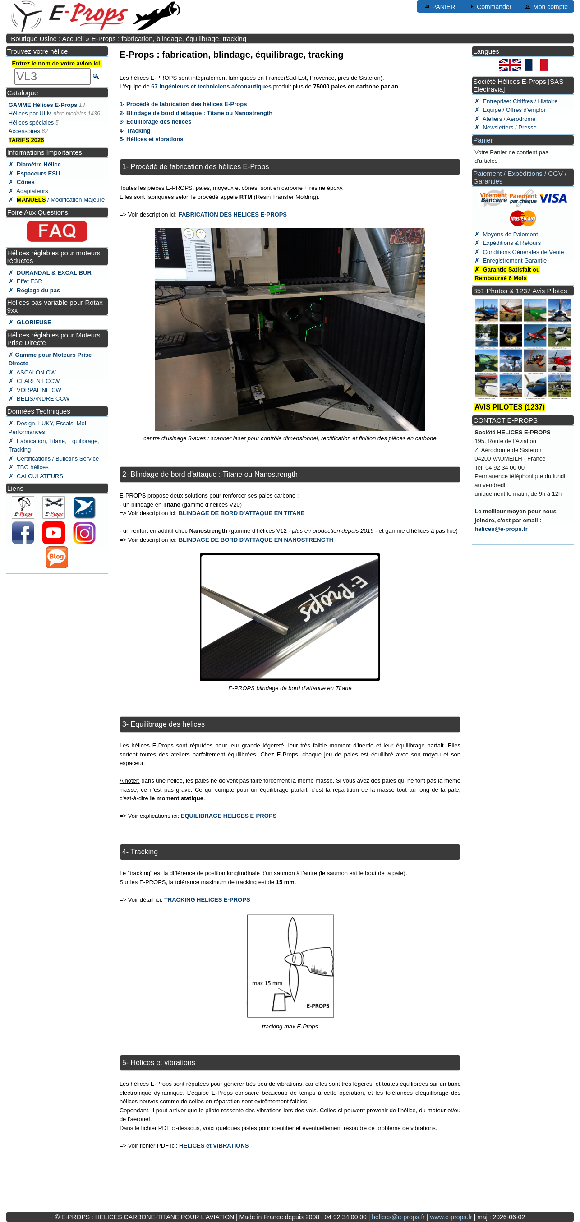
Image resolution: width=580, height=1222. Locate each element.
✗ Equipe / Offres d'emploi (509, 109)
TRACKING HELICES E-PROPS (207, 899)
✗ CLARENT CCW (34, 381)
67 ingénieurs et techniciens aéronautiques (211, 86)
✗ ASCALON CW (32, 372)
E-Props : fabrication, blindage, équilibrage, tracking (169, 38)
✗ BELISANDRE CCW (39, 398)
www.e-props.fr (451, 1217)
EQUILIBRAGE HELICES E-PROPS (228, 815)
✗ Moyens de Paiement (506, 234)
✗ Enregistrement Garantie (510, 260)
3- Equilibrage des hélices (156, 121)
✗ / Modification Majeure (57, 199)
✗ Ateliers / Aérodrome (504, 118)
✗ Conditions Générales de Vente (519, 252)
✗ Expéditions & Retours (507, 243)
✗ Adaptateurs (28, 191)
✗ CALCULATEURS (36, 476)
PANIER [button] (439, 6)
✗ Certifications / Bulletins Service (54, 458)
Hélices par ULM (30, 113)
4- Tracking (135, 130)
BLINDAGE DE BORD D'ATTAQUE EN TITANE (242, 513)
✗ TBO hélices (29, 467)
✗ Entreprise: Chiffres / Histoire (515, 101)
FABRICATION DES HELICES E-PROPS (233, 214)
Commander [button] (489, 6)
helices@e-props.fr (500, 529)
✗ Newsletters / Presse (505, 127)
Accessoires (24, 131)
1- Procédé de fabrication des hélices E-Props (183, 104)
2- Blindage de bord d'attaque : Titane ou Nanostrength (196, 113)
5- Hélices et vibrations (152, 139)
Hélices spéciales (31, 122)
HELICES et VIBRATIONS (214, 1145)
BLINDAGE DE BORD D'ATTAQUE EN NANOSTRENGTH (256, 539)
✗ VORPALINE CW (35, 390)
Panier (483, 140)
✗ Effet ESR (25, 281)
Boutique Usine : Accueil (47, 38)
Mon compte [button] (546, 6)
